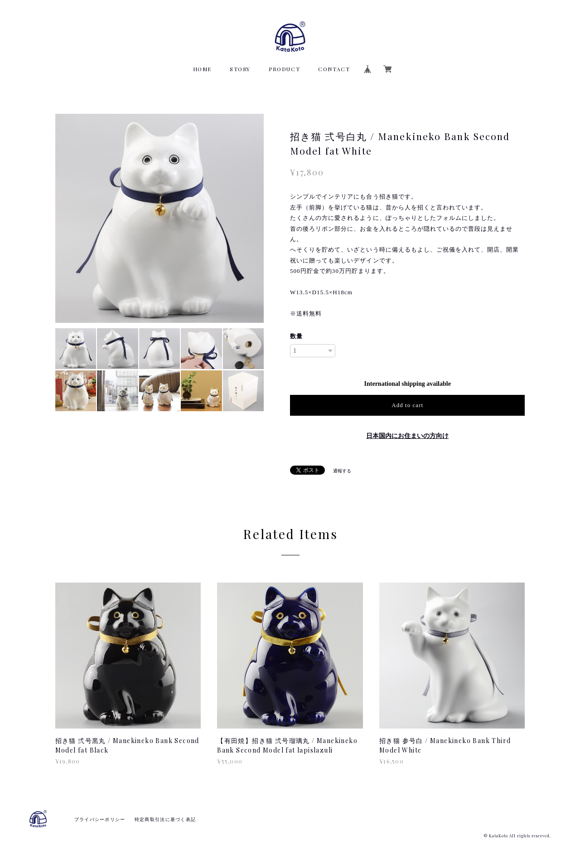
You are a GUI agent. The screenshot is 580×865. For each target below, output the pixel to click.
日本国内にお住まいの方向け (407, 435)
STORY (240, 69)
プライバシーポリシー (100, 819)
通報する (342, 470)
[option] (159, 218)
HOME (202, 69)
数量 (296, 336)
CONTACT (334, 69)
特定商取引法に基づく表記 (165, 819)
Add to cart (407, 405)
